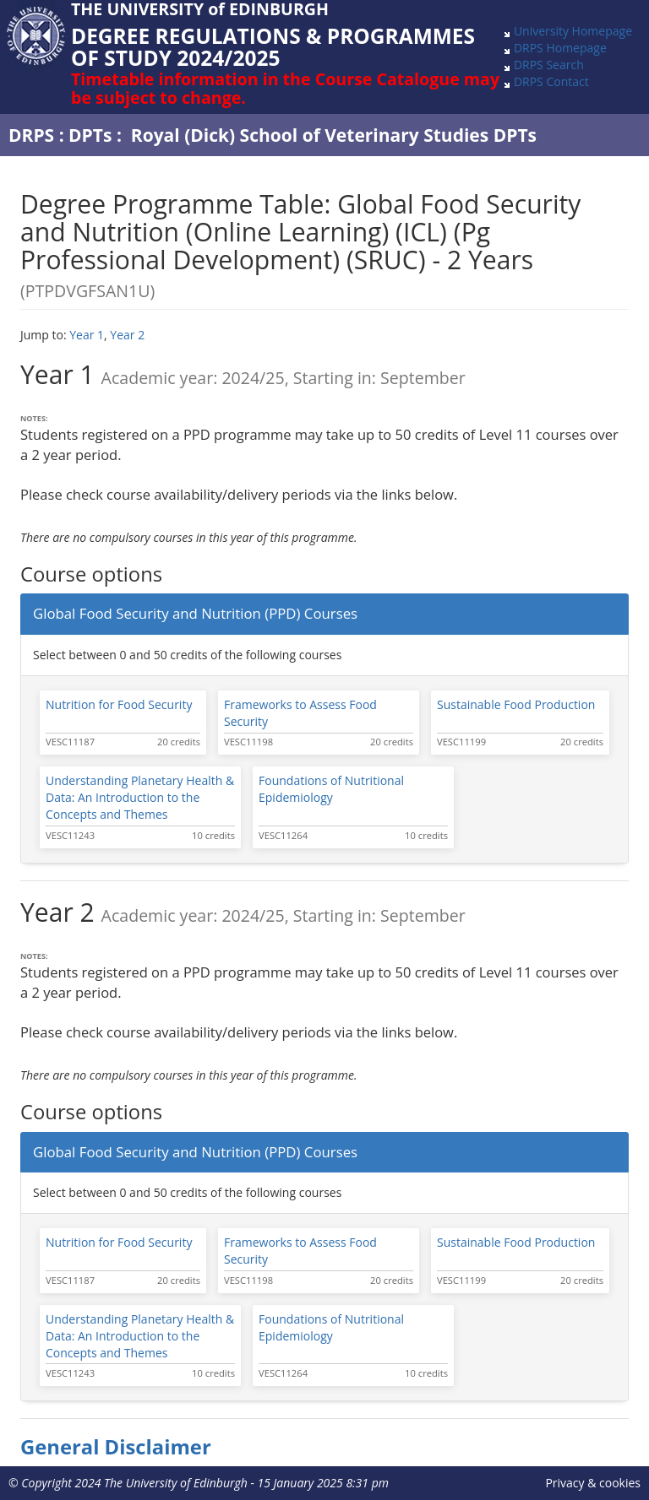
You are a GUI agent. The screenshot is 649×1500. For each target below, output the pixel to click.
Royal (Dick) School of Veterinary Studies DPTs (334, 135)
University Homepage (573, 31)
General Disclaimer (115, 1446)
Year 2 (127, 335)
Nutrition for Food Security (119, 704)
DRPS (31, 135)
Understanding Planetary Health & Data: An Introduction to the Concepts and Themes (140, 797)
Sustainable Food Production (516, 704)
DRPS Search (549, 65)
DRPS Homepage (560, 48)
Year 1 (86, 335)
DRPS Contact (551, 81)
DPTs (90, 135)
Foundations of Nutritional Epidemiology (331, 788)
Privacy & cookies (593, 1483)
